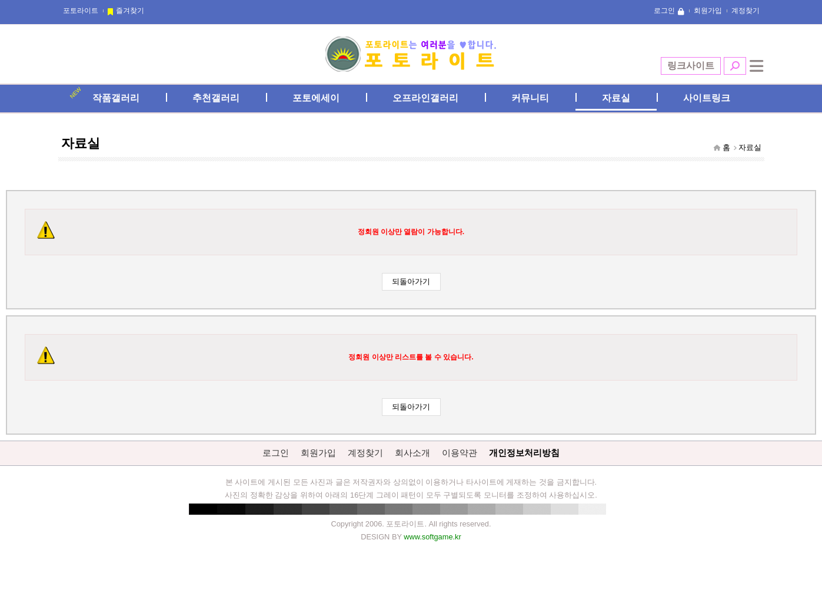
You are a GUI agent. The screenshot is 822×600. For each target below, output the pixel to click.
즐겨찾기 (130, 10)
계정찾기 (745, 10)
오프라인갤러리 (425, 98)
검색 (735, 66)
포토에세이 (316, 98)
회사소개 (412, 453)
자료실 (616, 98)
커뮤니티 (530, 98)
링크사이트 (690, 66)
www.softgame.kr (432, 536)
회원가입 (708, 10)
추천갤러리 (215, 98)
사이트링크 (706, 98)
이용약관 (459, 453)
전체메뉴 (756, 66)
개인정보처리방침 (524, 453)
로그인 (664, 10)
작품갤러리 (115, 98)
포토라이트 (80, 10)
